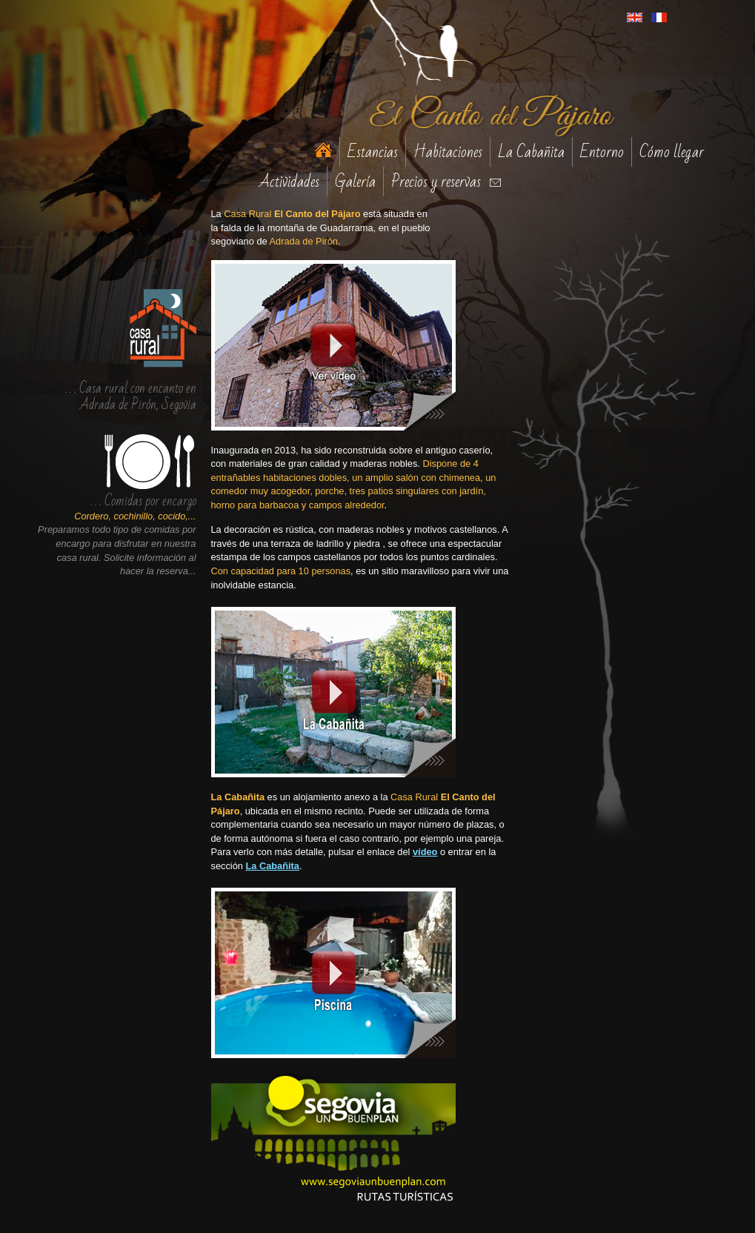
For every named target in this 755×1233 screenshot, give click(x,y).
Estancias (372, 152)
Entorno (602, 152)
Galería (355, 181)
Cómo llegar (671, 152)
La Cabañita (531, 152)
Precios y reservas (436, 181)
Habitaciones (447, 152)
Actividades (289, 181)
